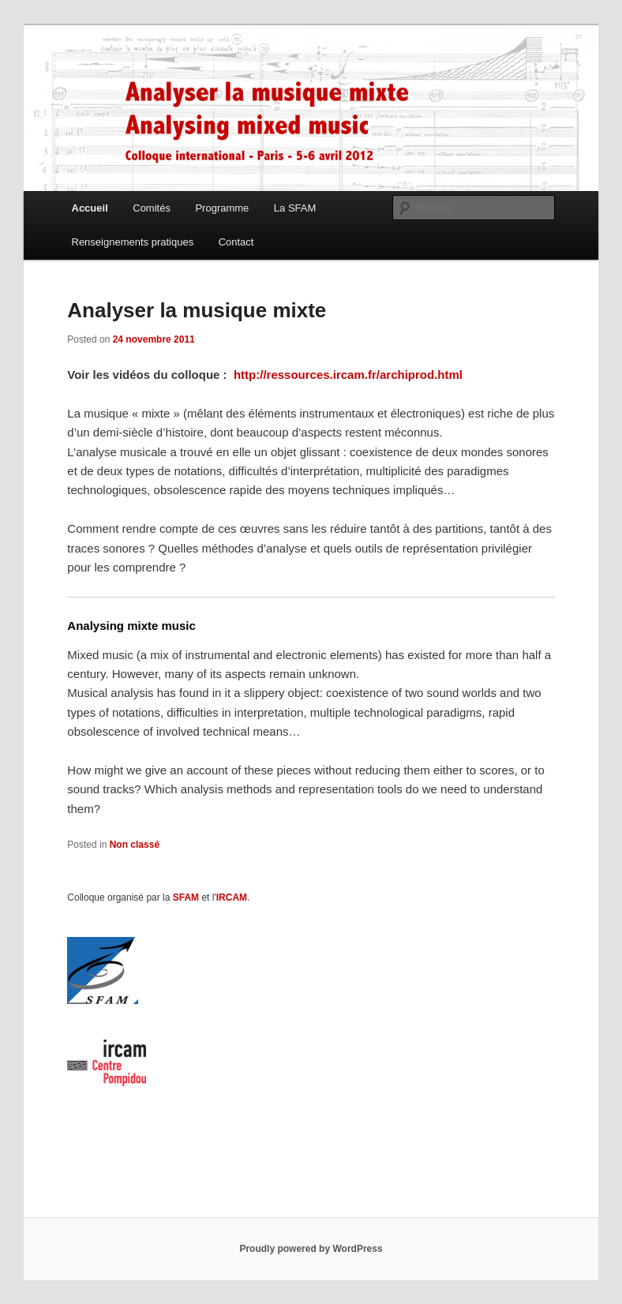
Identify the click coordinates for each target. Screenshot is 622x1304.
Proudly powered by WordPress (310, 1248)
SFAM (186, 897)
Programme (222, 208)
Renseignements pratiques (133, 242)
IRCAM (231, 897)
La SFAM (295, 208)
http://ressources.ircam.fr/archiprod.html (348, 374)
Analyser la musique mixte (196, 310)
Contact (236, 242)
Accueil (90, 208)
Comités (151, 208)
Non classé (134, 844)
